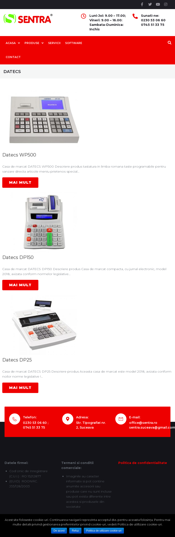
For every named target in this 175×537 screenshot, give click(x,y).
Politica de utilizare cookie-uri (103, 530)
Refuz (75, 530)
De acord (59, 530)
